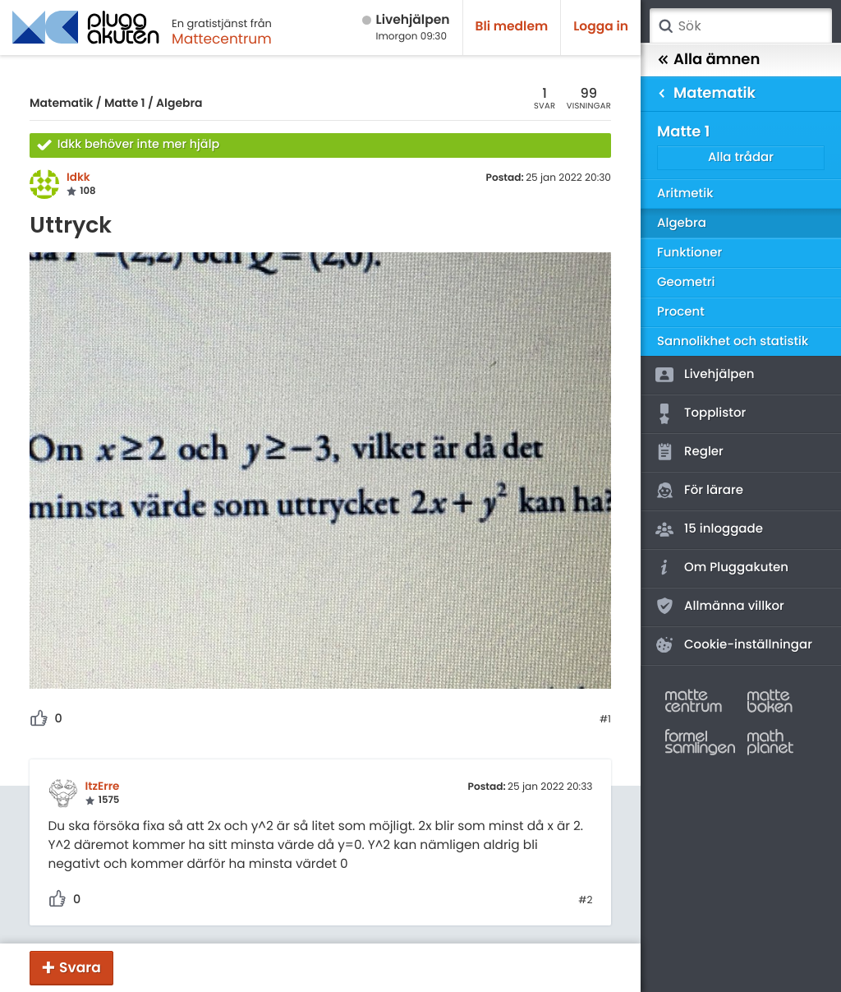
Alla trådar (741, 157)
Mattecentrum (222, 38)
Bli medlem (512, 26)
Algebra (179, 103)
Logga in (600, 26)
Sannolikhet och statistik (732, 341)
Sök (665, 26)
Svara (80, 967)
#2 (585, 900)
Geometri (686, 282)
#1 (605, 720)
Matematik (61, 103)
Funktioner (689, 252)
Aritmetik (685, 193)
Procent (681, 312)
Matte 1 (124, 103)
